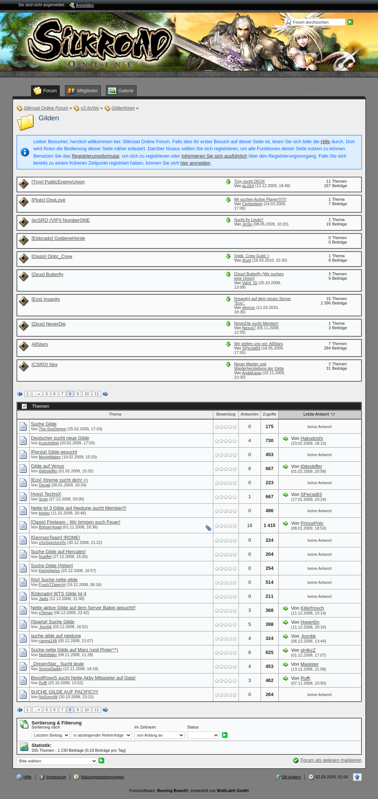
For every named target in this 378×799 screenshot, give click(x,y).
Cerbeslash (252, 204)
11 (96, 394)
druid (246, 260)
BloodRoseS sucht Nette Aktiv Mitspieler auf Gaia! (83, 678)
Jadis (43, 598)
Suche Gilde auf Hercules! (58, 551)
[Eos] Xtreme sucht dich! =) (59, 480)
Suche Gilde (44, 424)
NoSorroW (48, 697)
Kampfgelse (49, 570)
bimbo (44, 513)
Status (193, 727)
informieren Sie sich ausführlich (214, 156)
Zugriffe (269, 414)
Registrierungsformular (95, 156)
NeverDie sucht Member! (256, 323)
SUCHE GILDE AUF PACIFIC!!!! (65, 692)
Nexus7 (249, 328)
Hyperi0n (309, 622)
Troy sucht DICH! (249, 181)
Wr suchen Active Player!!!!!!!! (260, 199)
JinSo (247, 224)
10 (87, 394)
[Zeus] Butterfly (47, 274)
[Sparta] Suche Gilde (53, 621)
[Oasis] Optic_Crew (52, 256)
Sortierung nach (46, 727)
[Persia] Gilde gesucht (54, 452)
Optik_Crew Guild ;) (251, 256)
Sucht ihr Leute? (248, 219)
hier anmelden (195, 163)
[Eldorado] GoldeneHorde (58, 238)
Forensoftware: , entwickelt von (188, 790)
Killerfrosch (312, 608)
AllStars (40, 344)
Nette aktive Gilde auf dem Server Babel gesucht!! (83, 607)
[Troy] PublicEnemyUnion (58, 182)
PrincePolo (311, 523)
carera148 (48, 640)
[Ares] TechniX (46, 494)
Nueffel (45, 556)
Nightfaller (48, 654)
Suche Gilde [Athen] (52, 565)
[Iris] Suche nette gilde (54, 579)
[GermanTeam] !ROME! (55, 537)
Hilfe (325, 141)
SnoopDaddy (50, 669)
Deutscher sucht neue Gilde (60, 438)
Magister (309, 664)
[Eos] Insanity (46, 299)
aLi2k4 (248, 185)
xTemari (46, 612)
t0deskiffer (48, 471)
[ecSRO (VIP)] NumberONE (61, 220)
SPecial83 (251, 348)
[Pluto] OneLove (49, 200)
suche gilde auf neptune (56, 635)
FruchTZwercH (52, 584)
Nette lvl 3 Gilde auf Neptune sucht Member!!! (79, 508)
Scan (43, 499)
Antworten (250, 414)
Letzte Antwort (319, 414)
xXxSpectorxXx (52, 542)
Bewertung (226, 414)
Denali (44, 485)
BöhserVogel (50, 527)
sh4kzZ (308, 650)
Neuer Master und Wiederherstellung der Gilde (259, 366)
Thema (115, 414)
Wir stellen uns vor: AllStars (258, 343)
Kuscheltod (49, 443)
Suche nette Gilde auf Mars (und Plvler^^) (74, 649)
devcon (248, 307)
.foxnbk (45, 626)
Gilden (49, 118)
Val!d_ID (249, 282)
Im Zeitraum (145, 727)
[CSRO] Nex (45, 364)
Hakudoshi (311, 438)
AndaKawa (251, 373)
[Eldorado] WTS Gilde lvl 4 (58, 593)
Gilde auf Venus (47, 466)
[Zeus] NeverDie (49, 324)
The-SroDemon (52, 429)
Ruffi (43, 683)
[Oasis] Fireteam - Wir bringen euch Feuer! (76, 522)
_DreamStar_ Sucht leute (57, 664)
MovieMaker (50, 457)
